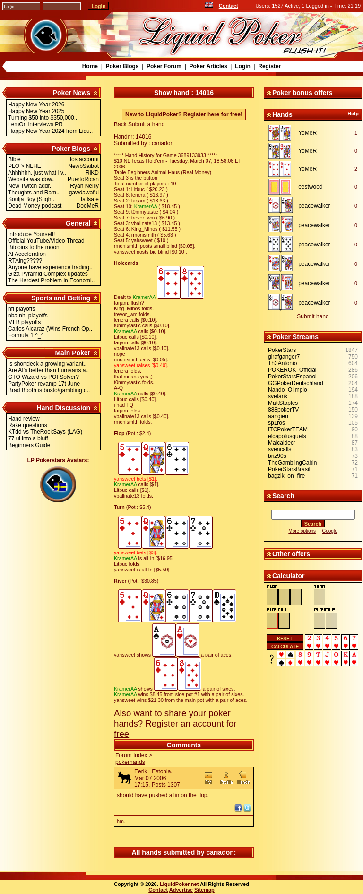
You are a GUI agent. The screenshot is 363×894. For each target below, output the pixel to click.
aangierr (278, 416)
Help (353, 113)
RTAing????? (25, 260)
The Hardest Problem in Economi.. (51, 280)
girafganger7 (284, 356)
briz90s (277, 456)
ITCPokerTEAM (288, 429)
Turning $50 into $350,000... (43, 117)
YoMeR (307, 133)
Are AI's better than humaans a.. (48, 370)
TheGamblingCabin (292, 462)
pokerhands (130, 762)
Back (120, 124)
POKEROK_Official (292, 370)
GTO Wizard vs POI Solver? (43, 377)
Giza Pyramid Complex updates (48, 274)
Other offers (291, 554)
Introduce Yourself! (31, 234)
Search (283, 496)
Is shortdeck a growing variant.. (47, 363)
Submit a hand (146, 124)
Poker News (71, 92)
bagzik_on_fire (286, 476)
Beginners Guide (29, 445)
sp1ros (276, 423)
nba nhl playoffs (28, 315)
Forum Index (131, 755)
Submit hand (312, 316)
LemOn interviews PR (35, 124)
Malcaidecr (281, 442)
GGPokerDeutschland (295, 383)
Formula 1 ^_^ (25, 335)
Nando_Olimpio (287, 389)
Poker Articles (208, 66)
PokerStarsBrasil (289, 469)
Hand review (24, 418)
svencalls (279, 449)
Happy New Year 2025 (36, 111)
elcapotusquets (287, 436)
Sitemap (204, 890)
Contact (228, 6)
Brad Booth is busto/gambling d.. (49, 390)
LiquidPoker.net (179, 884)
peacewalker (314, 205)
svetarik (277, 396)
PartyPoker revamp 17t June (44, 383)
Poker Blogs (121, 66)
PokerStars (282, 350)
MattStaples (283, 403)
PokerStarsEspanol (292, 376)
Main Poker (72, 353)
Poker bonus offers (302, 92)
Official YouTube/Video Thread (46, 240)
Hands (282, 114)
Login (243, 66)
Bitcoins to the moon (34, 247)
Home (90, 66)
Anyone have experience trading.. (50, 267)
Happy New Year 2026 (36, 104)
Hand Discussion (64, 408)
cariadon (219, 852)
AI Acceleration (27, 254)
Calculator (288, 575)
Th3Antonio (282, 363)
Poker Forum (164, 66)
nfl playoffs (21, 309)
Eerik (140, 771)
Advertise (181, 890)
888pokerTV (283, 409)
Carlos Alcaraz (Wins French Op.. (50, 328)
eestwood (310, 187)
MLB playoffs (24, 322)
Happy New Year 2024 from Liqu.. (50, 131)
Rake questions (27, 425)
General (78, 223)
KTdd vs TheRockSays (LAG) (45, 432)
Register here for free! (212, 114)
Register (269, 66)
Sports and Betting (60, 298)
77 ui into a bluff (28, 438)
